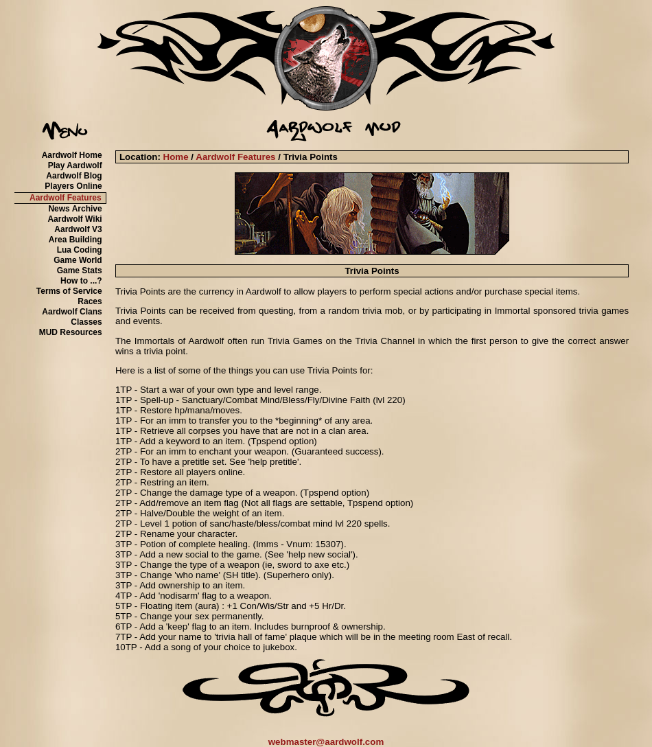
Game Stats (79, 270)
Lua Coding (79, 250)
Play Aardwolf (75, 165)
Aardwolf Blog (74, 176)
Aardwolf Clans (72, 312)
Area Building (75, 239)
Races (90, 301)
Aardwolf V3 (78, 229)
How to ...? (81, 281)
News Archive (75, 209)
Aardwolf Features (66, 198)
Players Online (73, 186)
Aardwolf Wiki (74, 219)
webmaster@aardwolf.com (326, 742)
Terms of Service (69, 291)
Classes (86, 322)
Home (176, 157)
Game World (78, 260)
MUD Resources (70, 332)
